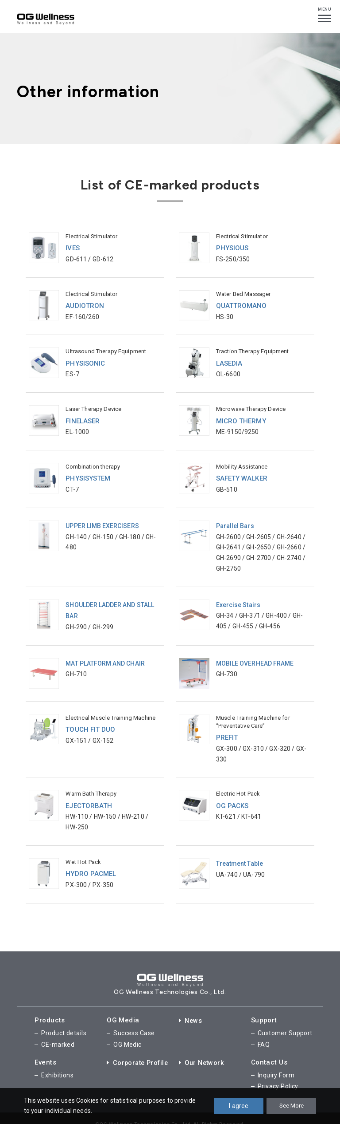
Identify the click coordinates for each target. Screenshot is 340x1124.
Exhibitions (57, 1064)
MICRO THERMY (241, 418)
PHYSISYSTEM (88, 475)
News (191, 1011)
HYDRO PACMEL (91, 865)
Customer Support (285, 1023)
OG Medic (127, 1034)
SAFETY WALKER (242, 475)
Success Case (134, 1023)
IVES (73, 248)
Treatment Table (239, 855)
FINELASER (83, 418)
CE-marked (57, 1034)
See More (291, 1105)
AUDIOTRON (85, 304)
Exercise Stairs (238, 599)
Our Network (203, 1052)
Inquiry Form (276, 1064)
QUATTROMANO (241, 304)
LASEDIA (229, 361)
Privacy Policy (278, 1074)
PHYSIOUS (232, 248)
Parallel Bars (235, 521)
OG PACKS (232, 798)
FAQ (264, 1034)
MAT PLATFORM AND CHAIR (105, 656)
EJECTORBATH (89, 798)
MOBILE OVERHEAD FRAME (255, 656)
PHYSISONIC (85, 361)
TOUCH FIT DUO (91, 722)
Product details (63, 1023)
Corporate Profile (139, 1052)
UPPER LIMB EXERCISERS (102, 521)
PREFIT (227, 730)
